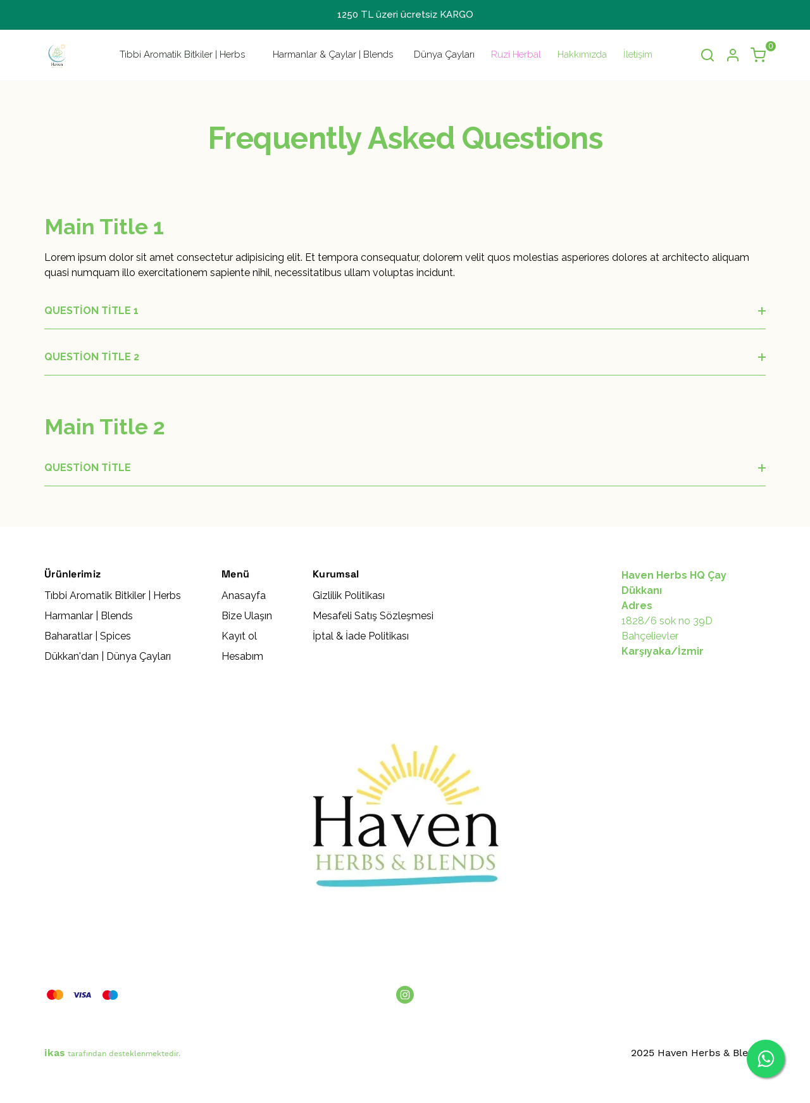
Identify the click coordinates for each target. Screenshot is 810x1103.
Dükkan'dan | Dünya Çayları (107, 656)
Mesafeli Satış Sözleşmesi (373, 616)
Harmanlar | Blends (88, 616)
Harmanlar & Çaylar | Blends (333, 54)
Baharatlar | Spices (87, 636)
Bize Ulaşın (246, 616)
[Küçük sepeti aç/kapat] (758, 55)
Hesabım (242, 656)
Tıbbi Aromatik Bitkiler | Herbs (182, 54)
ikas (54, 1053)
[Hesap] (732, 55)
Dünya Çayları (444, 54)
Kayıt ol (239, 636)
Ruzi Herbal (516, 54)
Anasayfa (243, 595)
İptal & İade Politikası (361, 636)
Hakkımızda (582, 54)
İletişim (637, 54)
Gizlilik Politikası (349, 595)
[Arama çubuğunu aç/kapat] (707, 55)
